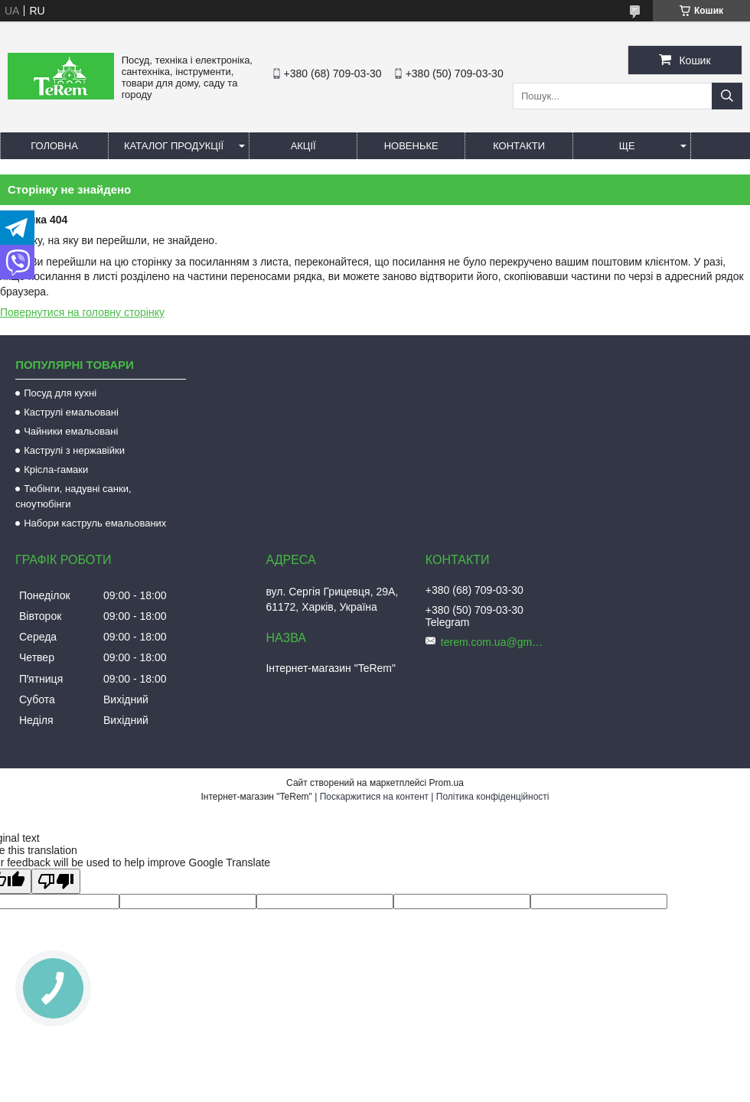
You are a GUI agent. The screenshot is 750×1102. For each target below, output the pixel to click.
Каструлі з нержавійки (74, 450)
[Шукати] (727, 96)
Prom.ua (446, 783)
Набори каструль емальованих (95, 523)
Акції (303, 146)
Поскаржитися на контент (374, 796)
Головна (54, 146)
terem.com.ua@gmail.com (494, 642)
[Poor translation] (55, 881)
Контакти (519, 146)
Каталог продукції (173, 146)
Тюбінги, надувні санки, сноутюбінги (73, 496)
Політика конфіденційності (492, 796)
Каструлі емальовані (71, 412)
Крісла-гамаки (56, 469)
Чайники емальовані (71, 431)
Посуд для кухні (60, 393)
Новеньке (411, 146)
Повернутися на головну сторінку (82, 312)
